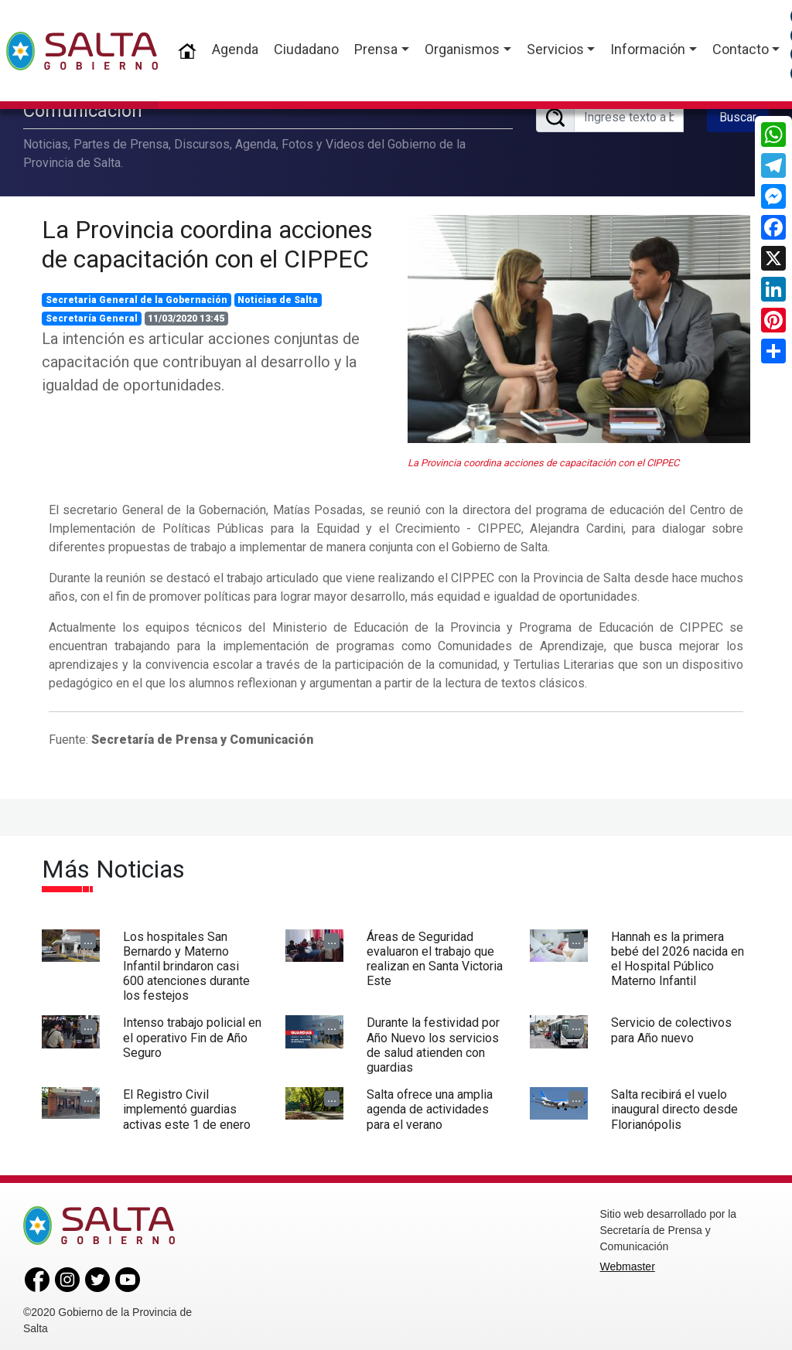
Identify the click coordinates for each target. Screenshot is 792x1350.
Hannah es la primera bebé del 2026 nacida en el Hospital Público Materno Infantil (677, 955)
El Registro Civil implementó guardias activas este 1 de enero (187, 1105)
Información (647, 49)
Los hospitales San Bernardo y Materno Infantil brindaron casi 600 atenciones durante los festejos (186, 963)
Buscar (737, 114)
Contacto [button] (740, 49)
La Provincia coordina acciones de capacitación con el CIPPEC (207, 240)
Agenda (235, 49)
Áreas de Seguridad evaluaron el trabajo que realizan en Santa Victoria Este (435, 955)
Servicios (555, 49)
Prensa (376, 49)
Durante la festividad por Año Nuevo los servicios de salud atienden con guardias (433, 1042)
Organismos (462, 49)
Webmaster (627, 1262)
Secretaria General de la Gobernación (136, 296)
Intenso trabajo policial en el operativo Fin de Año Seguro (192, 1034)
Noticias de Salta (277, 296)
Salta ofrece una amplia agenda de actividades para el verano (430, 1105)
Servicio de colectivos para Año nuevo (671, 1026)
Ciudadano (306, 49)
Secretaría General (92, 314)
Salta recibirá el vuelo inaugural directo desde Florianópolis (674, 1105)
